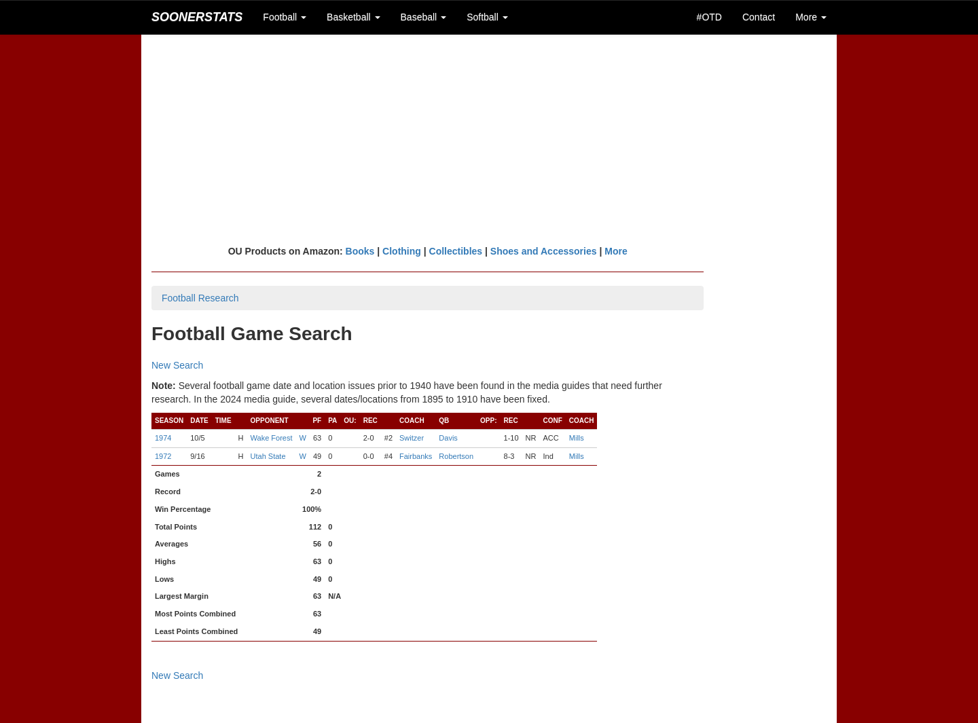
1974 (163, 438)
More (615, 251)
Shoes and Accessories (543, 251)
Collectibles (456, 251)
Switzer (411, 438)
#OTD (709, 17)
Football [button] (284, 17)
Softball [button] (487, 17)
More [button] (811, 17)
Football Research (200, 298)
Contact (758, 17)
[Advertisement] (489, 139)
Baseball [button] (424, 17)
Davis (448, 438)
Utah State (268, 456)
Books (360, 251)
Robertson (456, 456)
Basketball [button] (353, 17)
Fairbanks (415, 456)
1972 (163, 456)
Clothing (401, 251)
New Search (177, 365)
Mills (576, 438)
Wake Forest (272, 438)
